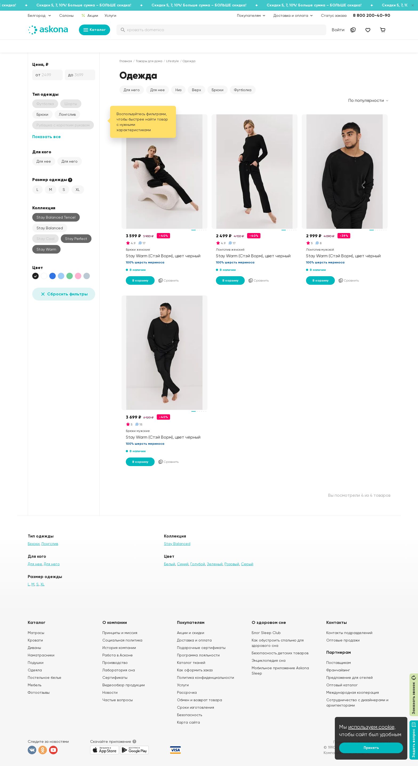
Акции (89, 15)
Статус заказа (334, 15)
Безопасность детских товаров (280, 653)
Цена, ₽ (40, 64)
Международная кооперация (352, 692)
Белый (169, 564)
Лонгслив (67, 114)
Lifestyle (172, 61)
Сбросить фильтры (64, 294)
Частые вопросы (117, 700)
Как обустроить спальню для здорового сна (278, 643)
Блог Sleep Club (266, 633)
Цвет (37, 267)
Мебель (34, 685)
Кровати (35, 640)
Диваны (34, 647)
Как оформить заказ (194, 670)
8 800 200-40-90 (371, 15)
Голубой (197, 564)
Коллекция (43, 207)
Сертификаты (114, 677)
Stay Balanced (50, 228)
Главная (125, 61)
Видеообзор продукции (123, 685)
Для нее (44, 161)
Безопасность (189, 715)
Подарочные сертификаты (201, 647)
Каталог (94, 30)
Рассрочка (187, 692)
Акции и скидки (190, 633)
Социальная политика (122, 640)
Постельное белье (44, 677)
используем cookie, (372, 727)
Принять (371, 747)
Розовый (231, 564)
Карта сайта (188, 722)
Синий (182, 564)
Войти (338, 29)
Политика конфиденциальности (205, 677)
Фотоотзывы (39, 692)
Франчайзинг (338, 670)
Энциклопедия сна (269, 660)
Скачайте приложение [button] (110, 741)
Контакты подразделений (349, 633)
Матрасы (36, 633)
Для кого (41, 151)
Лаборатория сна (118, 670)
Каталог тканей (191, 662)
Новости (110, 692)
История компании (119, 647)
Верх (196, 90)
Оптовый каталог (342, 685)
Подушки (35, 662)
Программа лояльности (198, 655)
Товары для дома (149, 61)
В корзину (140, 280)
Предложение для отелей (349, 677)
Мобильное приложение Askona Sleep (280, 670)
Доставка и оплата (194, 640)
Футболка (242, 90)
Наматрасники (41, 655)
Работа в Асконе (117, 655)
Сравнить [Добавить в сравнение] (168, 280)
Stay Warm (46, 249)
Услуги (110, 15)
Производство (115, 662)
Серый (247, 564)
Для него (70, 161)
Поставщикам (338, 662)
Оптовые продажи (343, 640)
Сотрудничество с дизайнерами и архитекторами (357, 702)
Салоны (66, 15)
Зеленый (215, 564)
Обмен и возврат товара (199, 700)
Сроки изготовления (195, 707)
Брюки (42, 114)
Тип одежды (45, 94)
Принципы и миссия (119, 633)
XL (78, 189)
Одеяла (35, 670)
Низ (178, 90)
